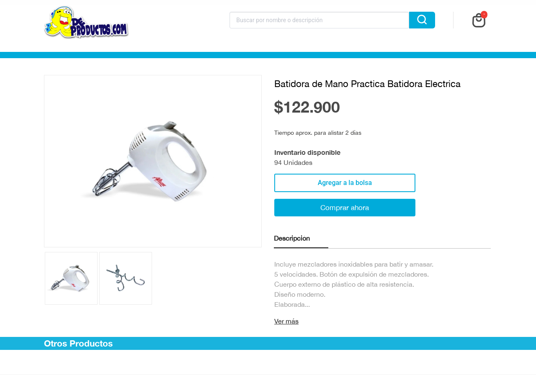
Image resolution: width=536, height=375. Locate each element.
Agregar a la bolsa (345, 183)
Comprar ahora (344, 207)
